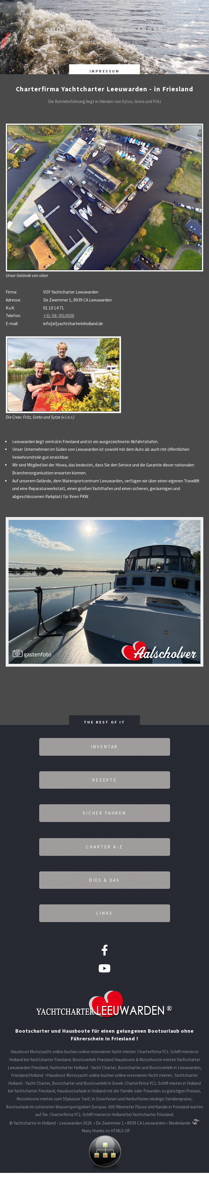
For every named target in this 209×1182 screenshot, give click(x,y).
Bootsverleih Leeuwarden (104, 29)
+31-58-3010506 (58, 315)
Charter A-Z (104, 847)
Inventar (104, 746)
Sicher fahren (104, 813)
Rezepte (104, 780)
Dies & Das (104, 880)
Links (104, 913)
